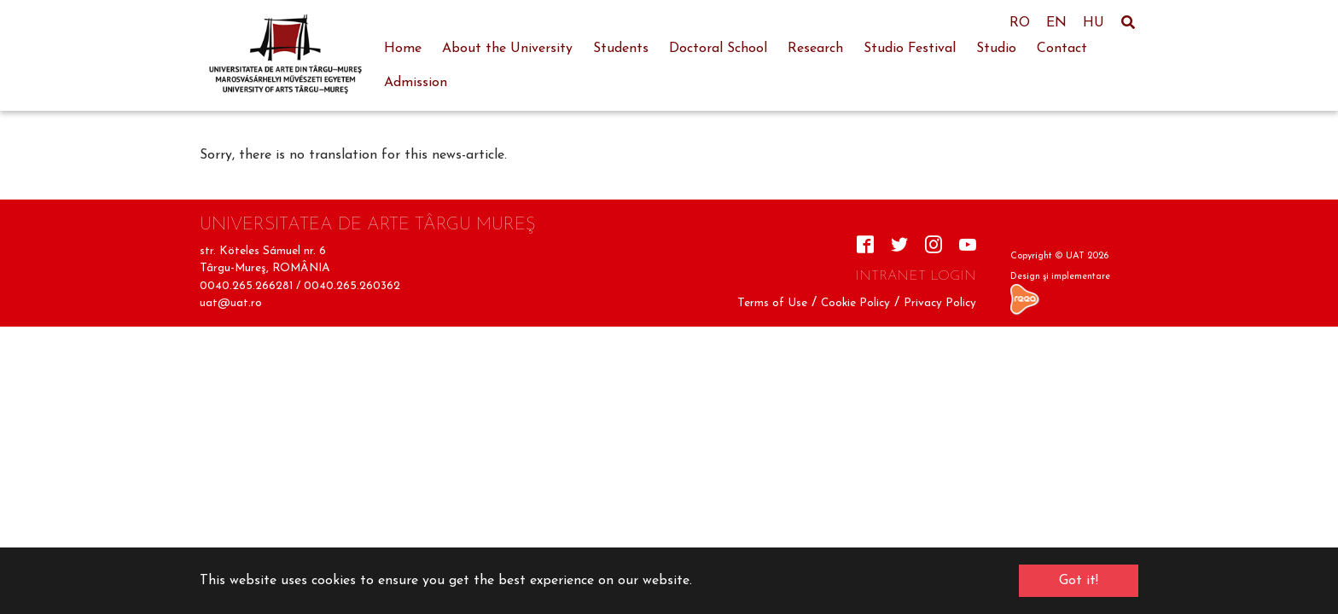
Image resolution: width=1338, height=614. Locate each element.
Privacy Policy (940, 303)
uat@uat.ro (231, 303)
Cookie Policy (855, 303)
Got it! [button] (1078, 581)
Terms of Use (772, 303)
